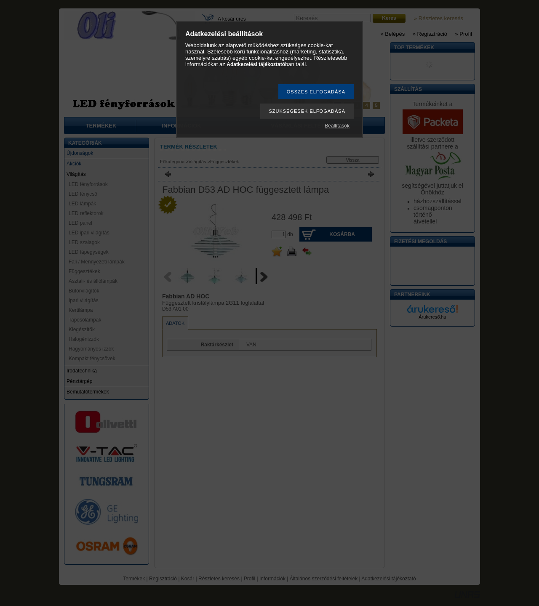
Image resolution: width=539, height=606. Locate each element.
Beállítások (337, 126)
